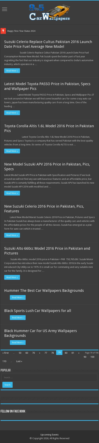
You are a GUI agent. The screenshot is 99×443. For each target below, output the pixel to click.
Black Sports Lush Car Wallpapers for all (37, 310)
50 (20, 352)
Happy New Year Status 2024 (21, 30)
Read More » (12, 70)
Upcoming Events (49, 434)
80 (66, 352)
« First (5, 352)
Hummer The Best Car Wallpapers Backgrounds (44, 290)
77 (45, 352)
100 (92, 356)
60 (26, 352)
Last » (19, 361)
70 (33, 352)
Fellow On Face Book (13, 411)
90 (85, 356)
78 (52, 352)
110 (4, 361)
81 (73, 352)
